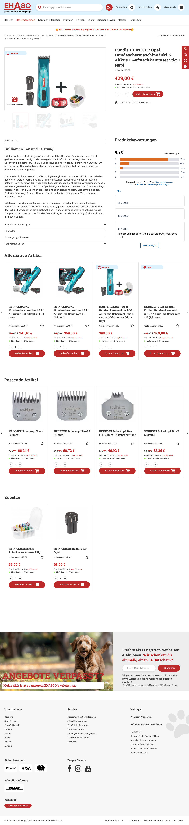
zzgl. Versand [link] (137, 84)
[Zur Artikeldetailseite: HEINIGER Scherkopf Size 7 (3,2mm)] (162, 425)
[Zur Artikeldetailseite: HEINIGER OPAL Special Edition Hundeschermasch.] (162, 304)
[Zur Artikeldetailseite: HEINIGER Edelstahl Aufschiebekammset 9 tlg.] (27, 540)
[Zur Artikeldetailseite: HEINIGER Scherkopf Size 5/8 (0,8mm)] (117, 425)
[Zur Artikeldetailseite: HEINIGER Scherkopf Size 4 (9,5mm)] (27, 425)
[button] (42, 326)
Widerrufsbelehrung (153, 820)
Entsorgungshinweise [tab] (16, 237)
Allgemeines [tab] (11, 140)
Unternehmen (13, 709)
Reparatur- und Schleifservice (81, 717)
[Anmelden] (124, 7)
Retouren (71, 741)
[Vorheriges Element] (5, 121)
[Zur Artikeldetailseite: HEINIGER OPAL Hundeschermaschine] (27, 304)
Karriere (8, 729)
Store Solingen (11, 721)
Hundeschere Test (139, 752)
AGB (181, 820)
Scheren (8, 19)
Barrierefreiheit (112, 820)
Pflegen (80, 19)
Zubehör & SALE (106, 19)
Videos (7, 741)
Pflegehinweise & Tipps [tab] (17, 224)
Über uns (8, 717)
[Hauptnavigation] (94, 20)
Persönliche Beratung (77, 725)
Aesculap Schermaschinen (143, 740)
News (7, 737)
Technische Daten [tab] (14, 243)
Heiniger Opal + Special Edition (144, 736)
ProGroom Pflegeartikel (141, 717)
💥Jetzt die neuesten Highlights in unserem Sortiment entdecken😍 (94, 29)
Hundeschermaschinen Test (143, 748)
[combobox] (69, 7)
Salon (91, 19)
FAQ (124, 820)
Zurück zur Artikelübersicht (171, 35)
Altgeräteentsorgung (77, 721)
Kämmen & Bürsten (49, 19)
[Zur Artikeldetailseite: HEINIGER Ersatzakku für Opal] (72, 540)
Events (7, 733)
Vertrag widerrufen (18, 805)
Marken (122, 19)
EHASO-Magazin (12, 725)
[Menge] (122, 94)
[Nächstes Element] (105, 121)
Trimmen (68, 19)
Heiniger (135, 709)
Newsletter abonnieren (78, 737)
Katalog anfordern (75, 729)
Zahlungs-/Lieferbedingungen (81, 733)
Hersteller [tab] (9, 230)
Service (72, 709)
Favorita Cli (135, 732)
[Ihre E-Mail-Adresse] (139, 668)
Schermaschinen (25, 19)
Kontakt (8, 746)
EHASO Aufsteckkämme (141, 744)
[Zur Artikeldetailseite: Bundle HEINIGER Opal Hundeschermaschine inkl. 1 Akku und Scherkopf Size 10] (117, 304)
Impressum (171, 820)
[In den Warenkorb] (27, 353)
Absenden (169, 668)
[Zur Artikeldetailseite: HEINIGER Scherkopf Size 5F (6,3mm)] (72, 425)
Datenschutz (135, 820)
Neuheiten (135, 19)
